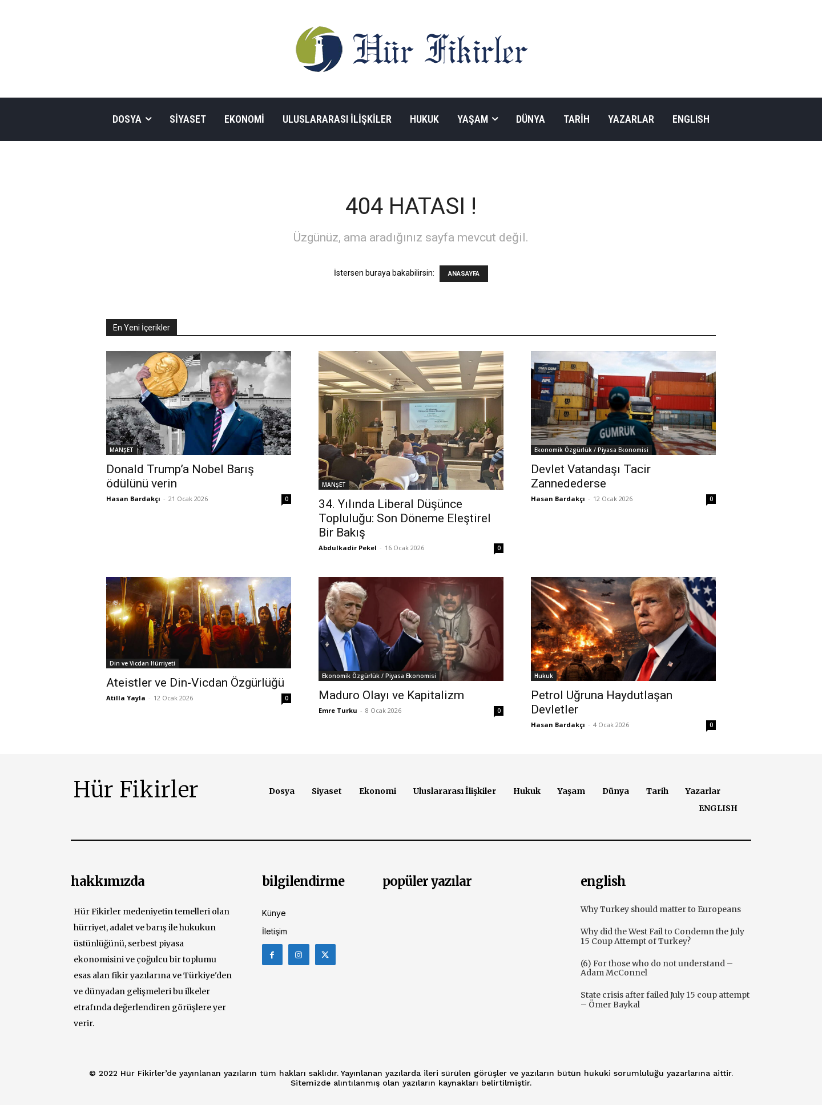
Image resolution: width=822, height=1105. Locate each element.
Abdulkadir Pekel (348, 547)
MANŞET (122, 450)
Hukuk (543, 676)
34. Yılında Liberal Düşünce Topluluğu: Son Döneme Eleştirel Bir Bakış (405, 518)
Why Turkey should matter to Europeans (661, 909)
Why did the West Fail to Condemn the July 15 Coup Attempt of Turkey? (662, 936)
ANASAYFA (464, 273)
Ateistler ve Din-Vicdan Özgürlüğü (195, 682)
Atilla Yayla (126, 697)
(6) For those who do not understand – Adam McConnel (657, 968)
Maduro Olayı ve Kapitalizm (391, 695)
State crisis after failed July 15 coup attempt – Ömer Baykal (665, 1000)
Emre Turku (338, 710)
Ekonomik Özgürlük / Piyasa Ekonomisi (591, 450)
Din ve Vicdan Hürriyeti (142, 663)
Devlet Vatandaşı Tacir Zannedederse (591, 476)
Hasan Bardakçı (133, 498)
